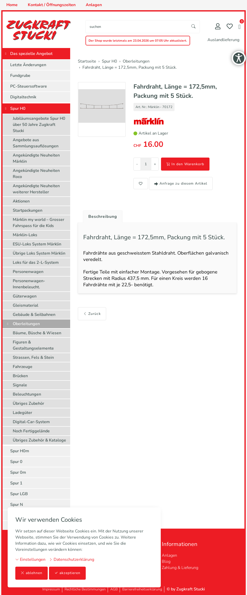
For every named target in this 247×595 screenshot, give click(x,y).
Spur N (16, 504)
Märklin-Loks (25, 235)
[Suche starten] (194, 26)
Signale (20, 385)
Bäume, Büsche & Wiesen (37, 333)
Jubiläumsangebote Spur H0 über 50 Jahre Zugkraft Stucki (39, 125)
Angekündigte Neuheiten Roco (36, 174)
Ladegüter (22, 412)
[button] (239, 27)
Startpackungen (27, 210)
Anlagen (169, 555)
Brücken (20, 376)
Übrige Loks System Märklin (39, 253)
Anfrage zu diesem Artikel (180, 183)
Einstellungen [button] (30, 559)
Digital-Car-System (31, 422)
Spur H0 (18, 108)
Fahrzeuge (22, 367)
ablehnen (31, 573)
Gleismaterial (25, 305)
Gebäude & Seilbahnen (34, 314)
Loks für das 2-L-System (36, 262)
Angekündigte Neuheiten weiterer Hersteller (36, 189)
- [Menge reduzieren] (137, 164)
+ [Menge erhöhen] (155, 164)
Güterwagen (24, 296)
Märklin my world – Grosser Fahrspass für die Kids (38, 223)
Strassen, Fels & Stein (33, 357)
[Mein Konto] (217, 27)
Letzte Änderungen (28, 65)
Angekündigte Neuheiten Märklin (36, 158)
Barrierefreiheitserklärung (142, 589)
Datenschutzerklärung (71, 559)
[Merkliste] (230, 27)
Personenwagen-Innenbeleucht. (29, 284)
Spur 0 (16, 462)
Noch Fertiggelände (31, 431)
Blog (166, 561)
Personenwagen (28, 272)
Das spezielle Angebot (31, 53)
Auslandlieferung (223, 40)
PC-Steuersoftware (28, 86)
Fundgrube (20, 75)
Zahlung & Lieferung (180, 567)
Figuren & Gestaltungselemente (33, 345)
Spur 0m (18, 472)
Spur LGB (19, 494)
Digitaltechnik (23, 97)
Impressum (51, 589)
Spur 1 (16, 483)
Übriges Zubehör (28, 403)
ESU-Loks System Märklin (37, 244)
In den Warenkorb (185, 164)
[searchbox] (136, 26)
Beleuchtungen (27, 394)
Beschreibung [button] (102, 216)
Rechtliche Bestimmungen (85, 589)
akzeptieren (67, 573)
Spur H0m (19, 451)
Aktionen (21, 201)
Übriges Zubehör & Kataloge (39, 440)
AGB (114, 589)
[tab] (101, 215)
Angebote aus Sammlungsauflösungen (35, 143)
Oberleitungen (26, 324)
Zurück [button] (92, 314)
